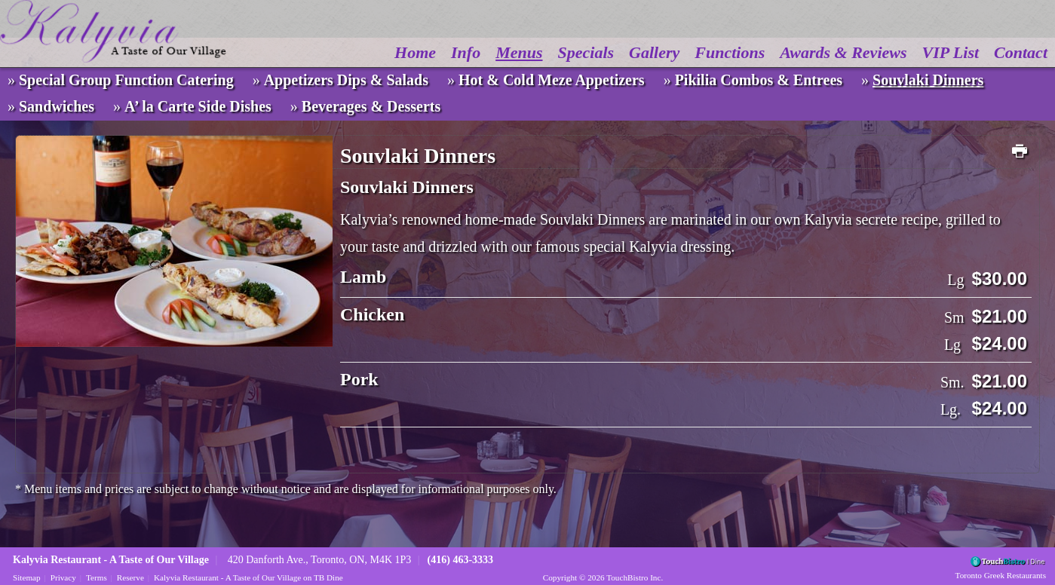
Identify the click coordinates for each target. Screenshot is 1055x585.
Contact (1020, 52)
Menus (518, 52)
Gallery (654, 52)
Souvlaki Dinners (928, 80)
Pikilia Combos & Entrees (758, 80)
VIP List (951, 52)
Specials (586, 52)
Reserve (130, 577)
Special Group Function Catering (126, 80)
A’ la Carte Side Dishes (197, 106)
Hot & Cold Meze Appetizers (551, 80)
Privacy (63, 577)
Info (465, 52)
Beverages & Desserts (371, 106)
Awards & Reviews (843, 52)
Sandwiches (56, 106)
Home (415, 52)
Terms (96, 577)
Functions (730, 52)
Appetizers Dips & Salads (346, 80)
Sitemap (27, 577)
